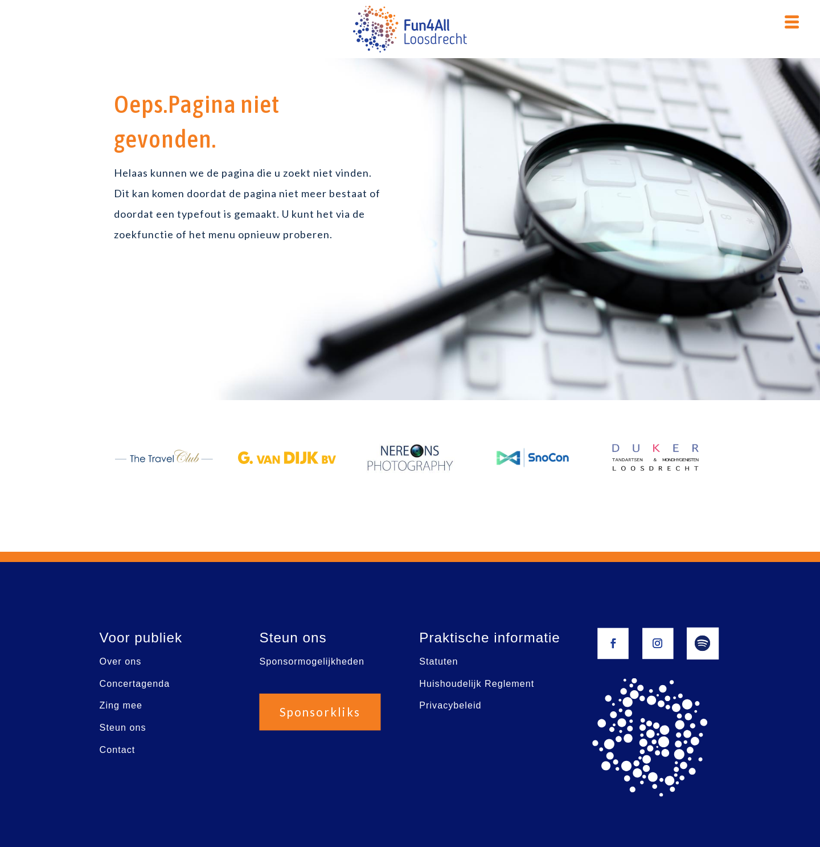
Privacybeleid (450, 706)
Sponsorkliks (320, 712)
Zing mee (121, 706)
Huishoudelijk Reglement (476, 684)
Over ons (121, 661)
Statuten (438, 661)
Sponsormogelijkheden (311, 661)
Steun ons (123, 727)
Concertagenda (135, 684)
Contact (118, 750)
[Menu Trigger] (791, 20)
